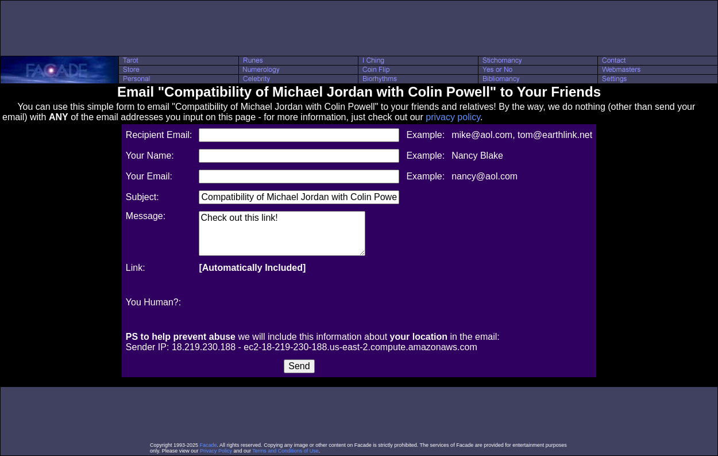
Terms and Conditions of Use (285, 451)
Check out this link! (282, 233)
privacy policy (453, 117)
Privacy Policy (216, 451)
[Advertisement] (359, 28)
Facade (208, 445)
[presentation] (286, 302)
